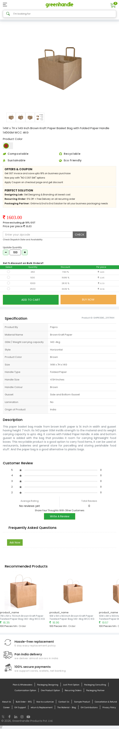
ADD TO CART (30, 300)
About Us (6, 702)
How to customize (45, 702)
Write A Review (59, 516)
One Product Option (50, 690)
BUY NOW (88, 299)
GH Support (20, 707)
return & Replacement (42, 707)
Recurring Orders (73, 690)
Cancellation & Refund (106, 702)
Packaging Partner (95, 690)
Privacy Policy (109, 707)
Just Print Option (71, 685)
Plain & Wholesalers (22, 685)
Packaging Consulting (95, 685)
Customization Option (25, 690)
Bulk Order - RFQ (24, 702)
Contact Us (63, 702)
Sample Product (82, 702)
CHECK (79, 234)
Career (6, 707)
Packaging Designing (47, 685)
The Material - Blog (66, 707)
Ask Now (15, 542)
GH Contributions (89, 707)
